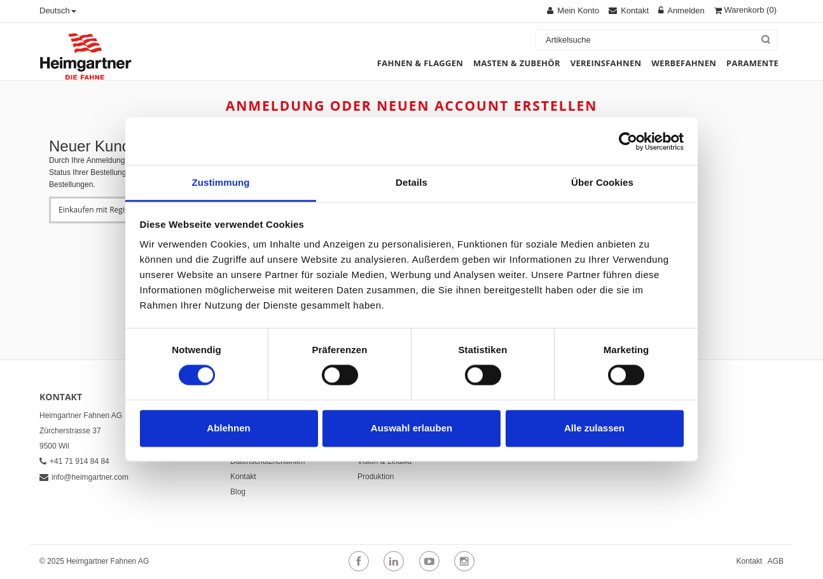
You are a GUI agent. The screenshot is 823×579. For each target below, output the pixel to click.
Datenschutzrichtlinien (267, 461)
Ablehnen (228, 427)
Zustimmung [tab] (221, 182)
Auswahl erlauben (411, 427)
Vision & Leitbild (384, 461)
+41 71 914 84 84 (74, 461)
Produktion (375, 476)
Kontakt (243, 476)
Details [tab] (411, 182)
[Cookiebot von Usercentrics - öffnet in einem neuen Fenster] (628, 141)
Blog (238, 491)
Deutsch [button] (57, 10)
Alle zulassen (594, 427)
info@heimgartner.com (83, 477)
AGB (776, 561)
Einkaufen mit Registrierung (108, 209)
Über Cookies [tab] (602, 182)
